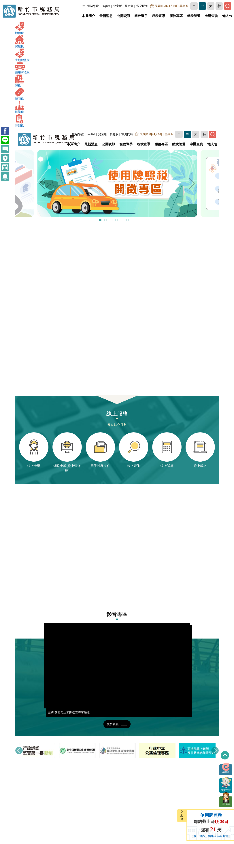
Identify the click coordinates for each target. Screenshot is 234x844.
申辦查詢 (211, 16)
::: (83, 6)
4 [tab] (117, 220)
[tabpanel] (117, 183)
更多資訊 (117, 724)
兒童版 (117, 6)
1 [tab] (100, 220)
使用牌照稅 (211, 815)
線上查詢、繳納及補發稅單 (211, 836)
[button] (194, 6)
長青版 (129, 6)
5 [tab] (122, 220)
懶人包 (227, 16)
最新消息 (106, 16)
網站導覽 (93, 6)
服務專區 (176, 16)
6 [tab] (128, 220)
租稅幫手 (141, 16)
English (105, 6)
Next (192, 183)
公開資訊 (123, 16)
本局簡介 (88, 16)
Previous (41, 183)
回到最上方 (224, 755)
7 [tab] (133, 220)
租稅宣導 (158, 16)
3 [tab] (111, 220)
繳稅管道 (193, 16)
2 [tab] (106, 220)
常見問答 (142, 6)
